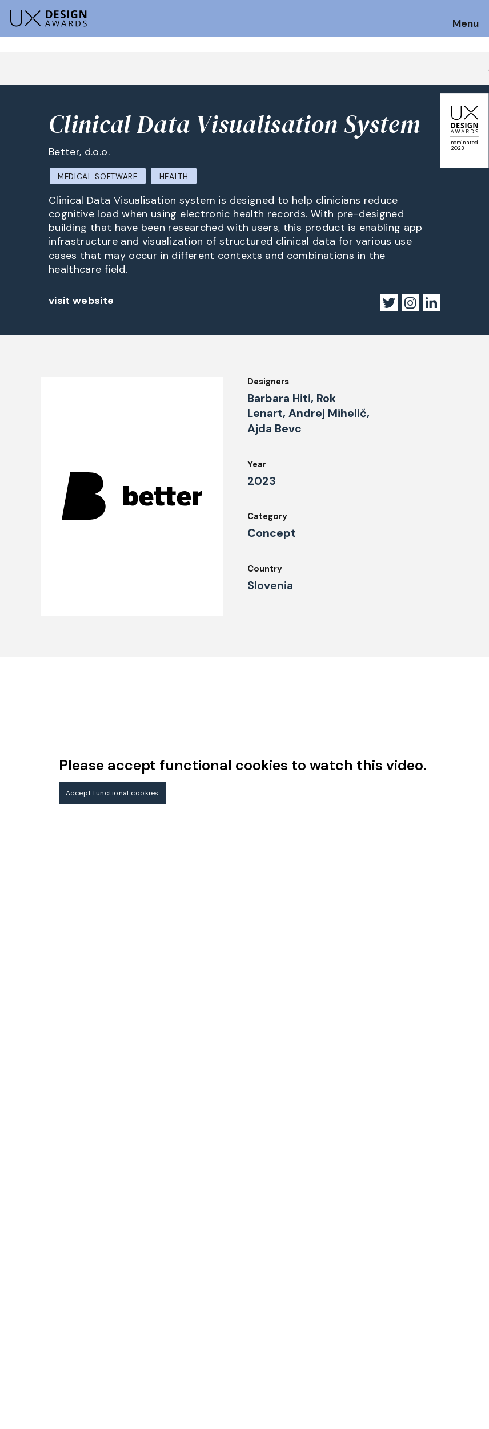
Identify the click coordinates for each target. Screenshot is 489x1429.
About (262, 1239)
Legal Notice (276, 1302)
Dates (20, 1259)
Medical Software (98, 176)
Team (260, 1255)
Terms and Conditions (416, 1286)
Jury (16, 1291)
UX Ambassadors (163, 1255)
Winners (145, 1271)
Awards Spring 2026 (170, 1286)
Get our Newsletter (431, 1172)
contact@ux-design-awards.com (109, 1349)
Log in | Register (404, 1302)
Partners (388, 1239)
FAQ (16, 1275)
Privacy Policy (399, 1271)
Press (381, 1255)
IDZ (256, 1271)
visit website (81, 300)
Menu (465, 24)
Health (174, 176)
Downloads (271, 1286)
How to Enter (36, 1244)
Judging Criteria (162, 1239)
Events (143, 1302)
